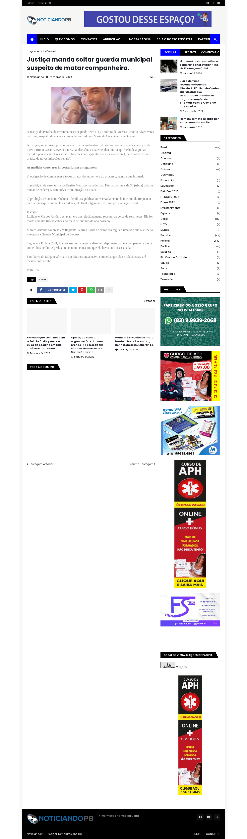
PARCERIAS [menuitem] (206, 39)
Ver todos (149, 301)
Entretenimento (190, 208)
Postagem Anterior (41, 464)
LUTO (190, 224)
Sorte (190, 268)
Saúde (190, 263)
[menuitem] (32, 39)
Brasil (190, 147)
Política (190, 246)
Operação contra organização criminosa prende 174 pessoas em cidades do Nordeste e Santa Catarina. (87, 345)
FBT (80, 834)
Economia (190, 180)
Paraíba (190, 235)
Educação (190, 186)
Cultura (190, 170)
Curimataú (190, 175)
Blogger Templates (59, 834)
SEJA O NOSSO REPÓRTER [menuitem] (174, 39)
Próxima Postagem (141, 464)
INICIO (30, 3)
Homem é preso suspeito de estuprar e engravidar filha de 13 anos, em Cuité (199, 65)
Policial (51, 51)
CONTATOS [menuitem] (89, 39)
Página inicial (35, 51)
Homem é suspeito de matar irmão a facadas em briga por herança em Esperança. (135, 341)
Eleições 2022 (190, 191)
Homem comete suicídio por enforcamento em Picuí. (199, 120)
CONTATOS (44, 3)
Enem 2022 (190, 202)
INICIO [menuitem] (44, 39)
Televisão (190, 279)
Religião (190, 252)
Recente (190, 52)
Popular (170, 52)
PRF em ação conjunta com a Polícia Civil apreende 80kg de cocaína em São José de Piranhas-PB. (46, 343)
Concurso (190, 158)
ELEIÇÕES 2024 (190, 197)
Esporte (190, 213)
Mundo (190, 230)
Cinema (190, 153)
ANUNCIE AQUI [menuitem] (113, 39)
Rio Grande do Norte (190, 257)
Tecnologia (190, 274)
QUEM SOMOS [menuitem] (65, 39)
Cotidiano (190, 164)
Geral (190, 219)
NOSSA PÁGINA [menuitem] (140, 39)
